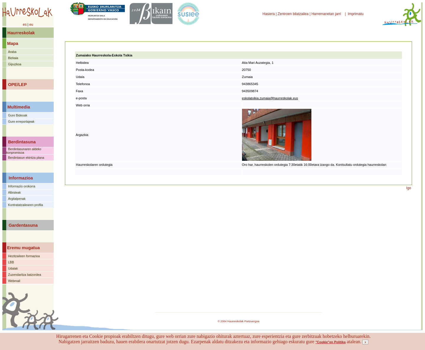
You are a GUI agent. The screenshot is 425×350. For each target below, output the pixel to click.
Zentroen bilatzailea (293, 14)
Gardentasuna (23, 225)
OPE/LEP (17, 84)
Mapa (12, 43)
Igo (408, 188)
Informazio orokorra (21, 186)
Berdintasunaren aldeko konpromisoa (23, 150)
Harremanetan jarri (326, 14)
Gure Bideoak (17, 115)
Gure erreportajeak (21, 121)
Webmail (14, 281)
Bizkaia (13, 58)
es (25, 24)
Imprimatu (356, 14)
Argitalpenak (16, 198)
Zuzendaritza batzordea (24, 274)
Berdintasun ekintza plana (26, 157)
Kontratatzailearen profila (25, 205)
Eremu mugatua (23, 247)
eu (31, 24)
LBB (11, 262)
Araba (12, 52)
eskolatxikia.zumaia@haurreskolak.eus (270, 98)
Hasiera (269, 14)
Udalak (13, 268)
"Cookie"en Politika (331, 342)
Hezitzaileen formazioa (24, 256)
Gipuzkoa (14, 64)
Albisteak (14, 192)
